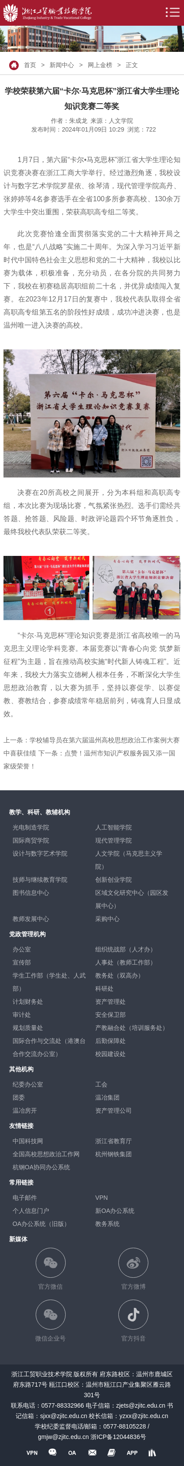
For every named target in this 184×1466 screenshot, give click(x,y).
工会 (101, 1084)
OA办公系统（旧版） (41, 1223)
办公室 (22, 949)
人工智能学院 (113, 827)
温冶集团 (107, 1097)
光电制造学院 (31, 827)
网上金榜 (100, 64)
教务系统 (107, 1223)
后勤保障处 (110, 1040)
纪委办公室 (28, 1084)
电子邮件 (25, 1197)
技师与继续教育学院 (40, 879)
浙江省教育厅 (113, 1141)
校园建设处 (110, 1053)
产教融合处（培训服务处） (131, 1027)
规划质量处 (28, 1027)
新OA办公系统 (114, 1210)
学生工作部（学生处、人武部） (49, 982)
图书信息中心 (31, 892)
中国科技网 (28, 1141)
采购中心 (107, 918)
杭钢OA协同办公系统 (41, 1167)
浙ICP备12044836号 (118, 1436)
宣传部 (22, 962)
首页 (30, 64)
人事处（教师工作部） (125, 962)
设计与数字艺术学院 (40, 853)
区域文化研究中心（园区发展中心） (131, 899)
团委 (19, 1097)
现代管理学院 (113, 840)
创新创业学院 (113, 879)
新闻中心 (62, 64)
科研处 (104, 988)
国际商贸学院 (31, 840)
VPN (101, 1197)
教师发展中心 (31, 918)
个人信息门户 (31, 1210)
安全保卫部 (110, 1014)
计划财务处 (28, 1001)
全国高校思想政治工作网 (46, 1154)
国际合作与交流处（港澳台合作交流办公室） (49, 1047)
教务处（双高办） (119, 975)
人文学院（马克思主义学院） (128, 860)
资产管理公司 (113, 1110)
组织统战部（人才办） (125, 949)
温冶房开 (25, 1110)
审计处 (22, 1014)
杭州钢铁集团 (113, 1154)
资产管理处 (110, 1001)
